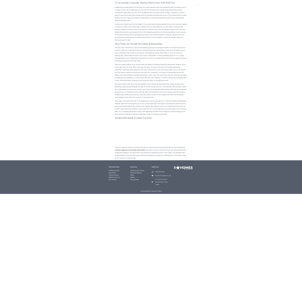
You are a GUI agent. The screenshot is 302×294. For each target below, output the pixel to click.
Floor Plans (112, 172)
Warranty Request (136, 172)
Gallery (132, 177)
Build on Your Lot (114, 177)
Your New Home (144, 3)
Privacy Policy (134, 179)
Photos (163, 3)
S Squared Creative (156, 191)
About (171, 3)
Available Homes (114, 170)
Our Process (112, 179)
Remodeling (155, 3)
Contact (178, 3)
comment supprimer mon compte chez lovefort (130, 150)
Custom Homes (114, 175)
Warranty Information (137, 170)
